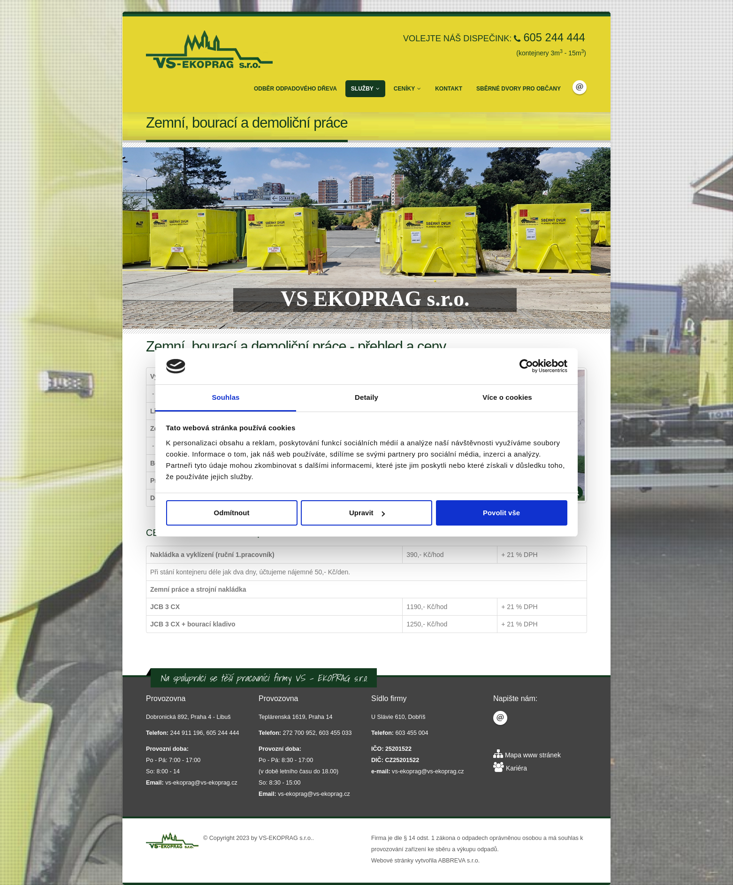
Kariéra (516, 768)
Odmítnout (232, 513)
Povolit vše (501, 513)
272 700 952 (299, 733)
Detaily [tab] (366, 397)
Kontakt (448, 88)
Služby (365, 88)
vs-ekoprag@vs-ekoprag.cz (201, 782)
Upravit (367, 513)
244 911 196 (186, 733)
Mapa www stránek (533, 755)
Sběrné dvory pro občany (518, 88)
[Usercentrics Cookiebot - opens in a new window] (526, 366)
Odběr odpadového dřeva (295, 88)
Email (580, 87)
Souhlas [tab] (225, 397)
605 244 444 (554, 37)
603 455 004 (412, 733)
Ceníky (407, 88)
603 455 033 (335, 733)
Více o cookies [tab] (507, 397)
